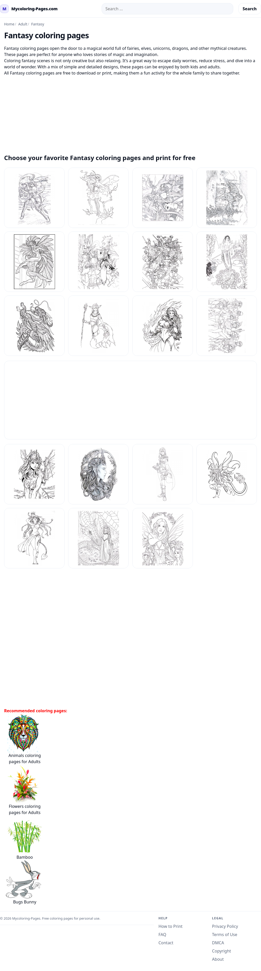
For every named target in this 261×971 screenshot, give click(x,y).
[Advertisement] (130, 112)
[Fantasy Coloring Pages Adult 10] (98, 198)
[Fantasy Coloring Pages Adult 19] (162, 325)
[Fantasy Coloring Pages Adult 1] (34, 198)
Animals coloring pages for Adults (23, 739)
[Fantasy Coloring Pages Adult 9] (162, 538)
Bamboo (23, 838)
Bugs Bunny (23, 882)
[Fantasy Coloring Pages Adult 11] (162, 198)
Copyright (221, 951)
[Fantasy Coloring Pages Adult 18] (98, 325)
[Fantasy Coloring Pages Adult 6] (226, 474)
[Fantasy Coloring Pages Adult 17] (34, 325)
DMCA (218, 943)
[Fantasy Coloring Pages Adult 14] (98, 262)
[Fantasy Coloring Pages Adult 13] (34, 262)
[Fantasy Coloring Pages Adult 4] (98, 474)
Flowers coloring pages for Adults (23, 790)
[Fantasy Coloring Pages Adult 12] (226, 198)
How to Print (170, 926)
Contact (165, 943)
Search (250, 9)
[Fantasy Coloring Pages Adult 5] (162, 474)
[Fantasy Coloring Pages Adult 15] (162, 262)
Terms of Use (224, 934)
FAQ (162, 934)
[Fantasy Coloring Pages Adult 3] (34, 474)
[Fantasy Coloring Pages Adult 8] (98, 538)
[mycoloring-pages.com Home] (29, 8)
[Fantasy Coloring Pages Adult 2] (226, 325)
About (218, 959)
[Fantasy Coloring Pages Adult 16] (226, 262)
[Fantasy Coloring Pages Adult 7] (34, 538)
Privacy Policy (225, 926)
